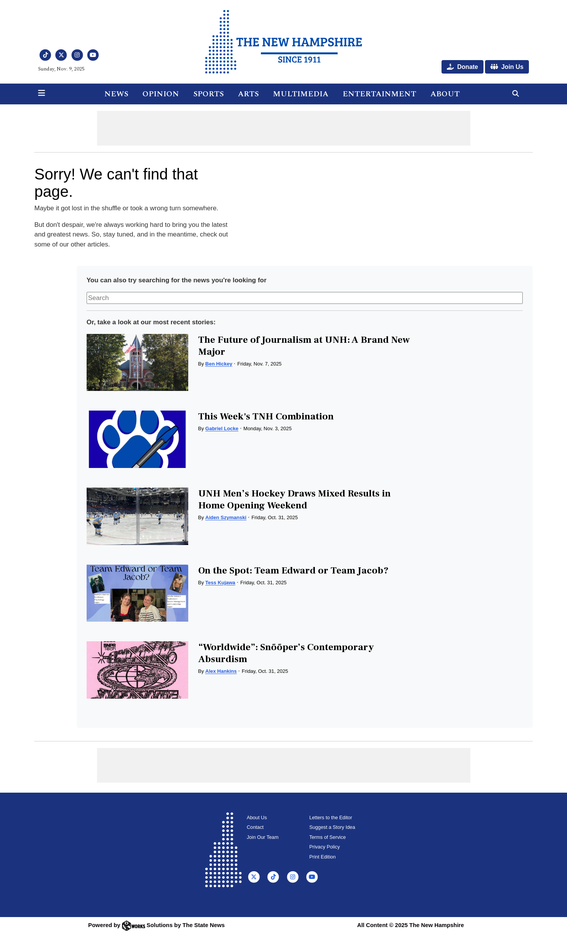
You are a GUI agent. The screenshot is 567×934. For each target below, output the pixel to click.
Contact (255, 827)
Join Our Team (263, 837)
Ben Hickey (218, 364)
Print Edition (322, 857)
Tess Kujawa (220, 582)
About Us (257, 817)
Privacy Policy (324, 847)
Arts (248, 94)
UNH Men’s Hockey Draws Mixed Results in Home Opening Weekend (294, 499)
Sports (208, 94)
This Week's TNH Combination (266, 416)
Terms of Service (327, 837)
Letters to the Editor (330, 817)
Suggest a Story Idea (332, 827)
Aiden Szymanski (225, 517)
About (445, 94)
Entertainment (379, 94)
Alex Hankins (221, 671)
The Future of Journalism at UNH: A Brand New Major (304, 346)
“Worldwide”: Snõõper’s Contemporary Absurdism (286, 653)
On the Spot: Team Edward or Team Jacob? (293, 570)
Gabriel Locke (221, 428)
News (116, 94)
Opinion (160, 94)
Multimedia (300, 94)
